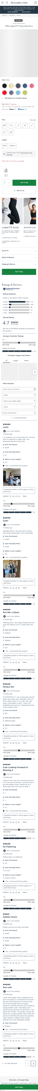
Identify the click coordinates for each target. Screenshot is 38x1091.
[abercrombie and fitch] (19, 2)
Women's (4, 15)
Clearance (12, 15)
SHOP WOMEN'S (13, 12)
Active (18, 15)
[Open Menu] (2, 3)
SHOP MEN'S (26, 12)
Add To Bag (24, 182)
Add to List (19, 191)
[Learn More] (15, 109)
